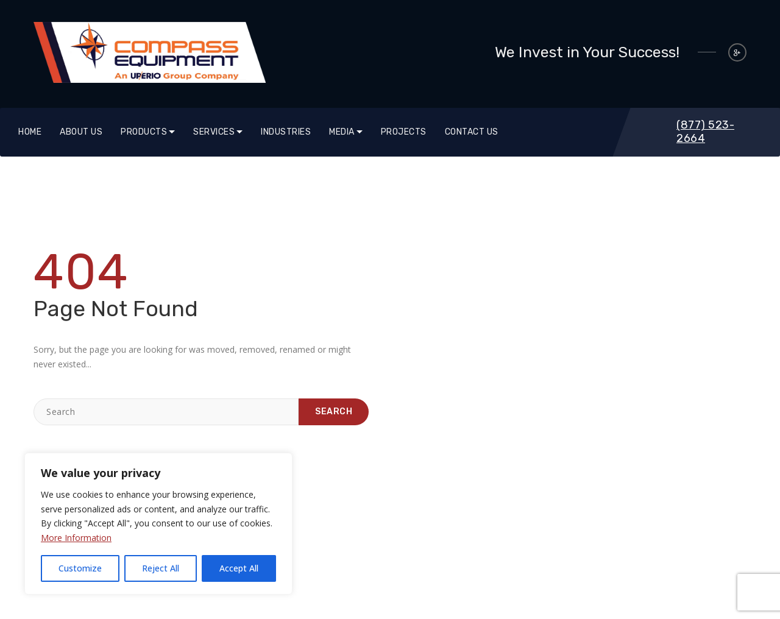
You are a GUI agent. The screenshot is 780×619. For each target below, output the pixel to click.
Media (342, 132)
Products (144, 132)
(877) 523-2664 (705, 131)
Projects (404, 132)
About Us (81, 132)
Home (29, 132)
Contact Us (471, 132)
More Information (76, 537)
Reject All (160, 568)
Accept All (238, 568)
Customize (80, 568)
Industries (286, 132)
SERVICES (214, 132)
